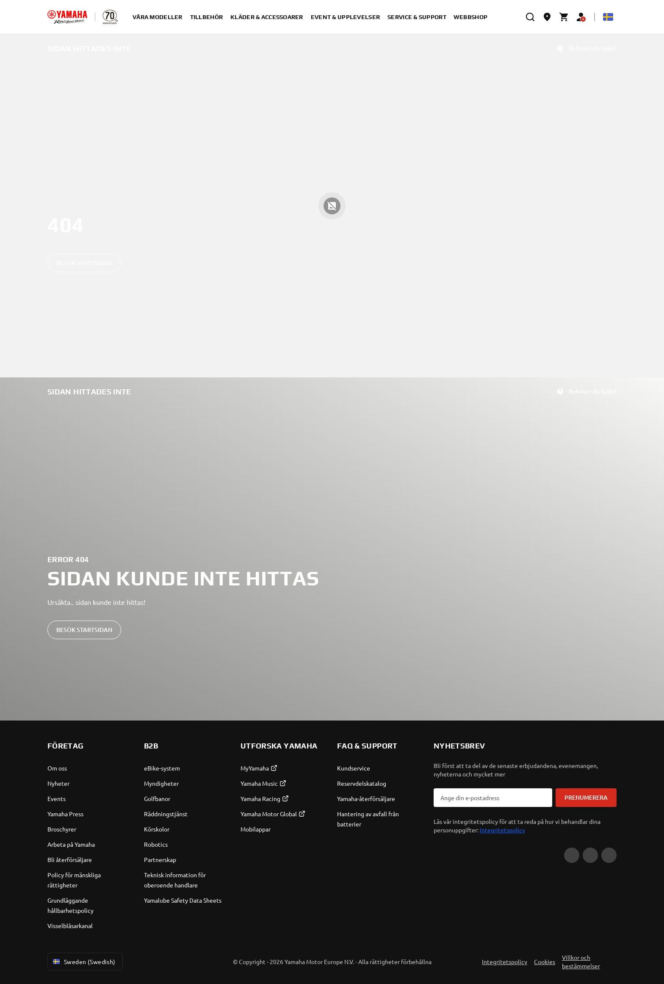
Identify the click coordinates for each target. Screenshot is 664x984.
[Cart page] (564, 17)
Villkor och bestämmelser (581, 962)
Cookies (544, 961)
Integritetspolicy (502, 830)
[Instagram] (609, 855)
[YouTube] (571, 855)
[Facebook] (590, 855)
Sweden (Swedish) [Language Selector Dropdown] (83, 961)
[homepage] (67, 17)
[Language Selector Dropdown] (608, 16)
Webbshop (470, 17)
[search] (530, 16)
